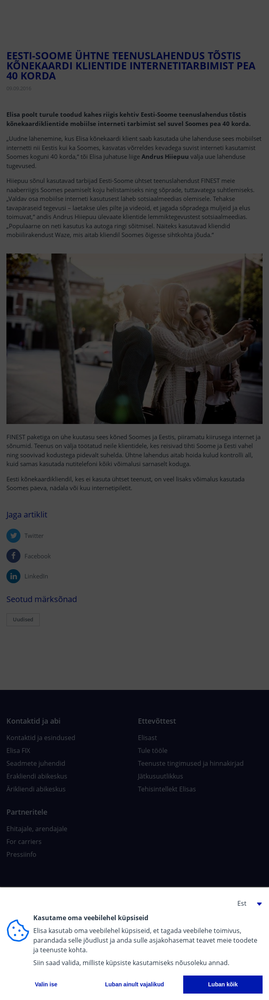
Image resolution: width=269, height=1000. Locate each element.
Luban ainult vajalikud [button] (134, 984)
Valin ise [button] (46, 984)
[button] (247, 903)
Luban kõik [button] (223, 984)
